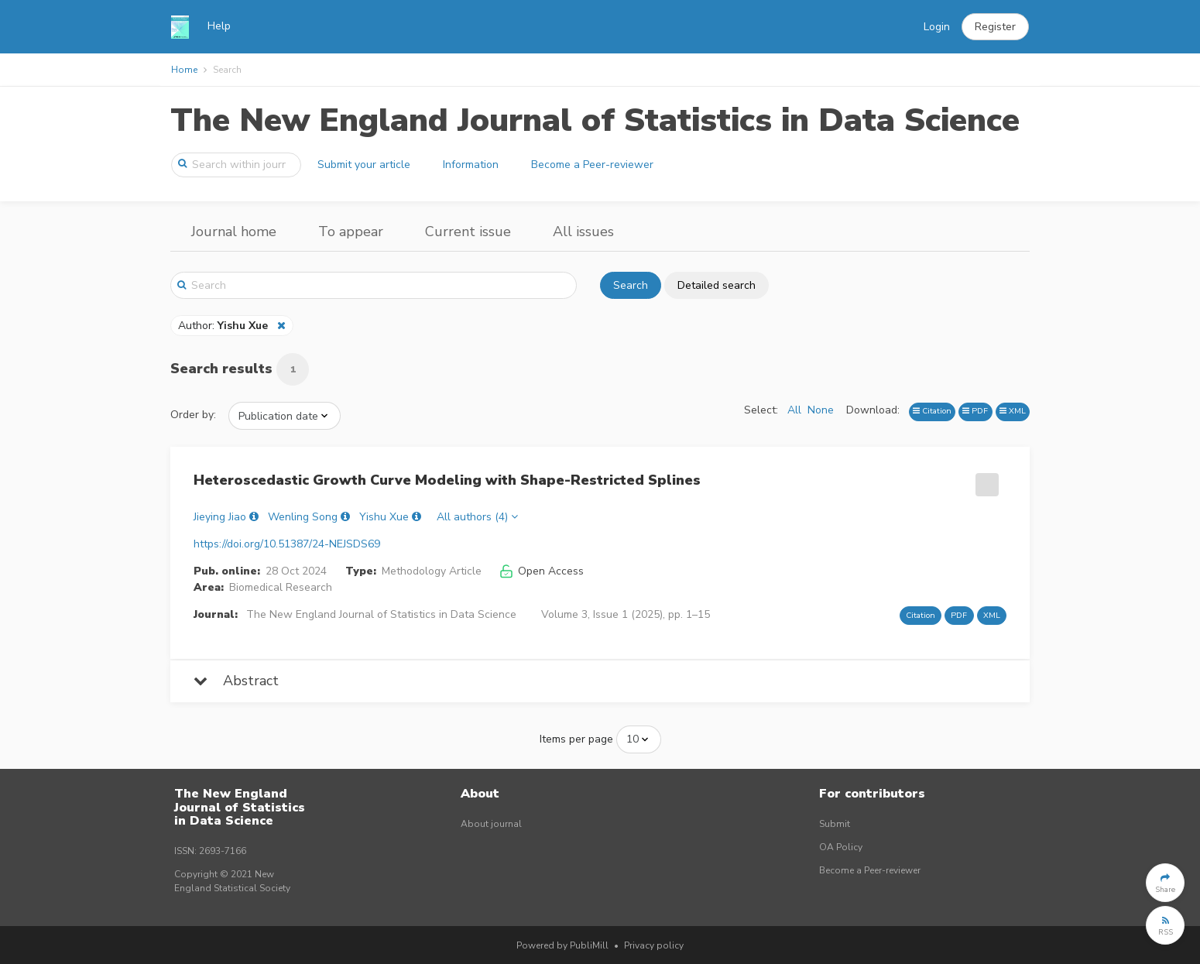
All (794, 410)
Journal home (233, 231)
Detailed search (716, 285)
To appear (350, 231)
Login (937, 26)
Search (630, 285)
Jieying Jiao (220, 516)
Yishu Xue (384, 516)
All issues (583, 231)
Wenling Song (303, 516)
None (820, 410)
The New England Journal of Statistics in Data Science (595, 120)
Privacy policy (654, 945)
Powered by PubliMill (562, 945)
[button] (995, 27)
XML (1012, 411)
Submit (834, 824)
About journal (491, 824)
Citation (932, 411)
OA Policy (840, 847)
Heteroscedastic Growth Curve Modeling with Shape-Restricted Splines (447, 480)
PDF (975, 411)
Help (219, 26)
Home (184, 69)
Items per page (576, 739)
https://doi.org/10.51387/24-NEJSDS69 (287, 544)
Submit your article (363, 164)
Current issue (468, 231)
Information (471, 164)
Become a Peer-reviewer (592, 164)
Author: (224, 325)
